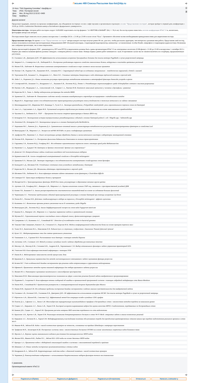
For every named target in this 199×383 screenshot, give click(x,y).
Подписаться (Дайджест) (67, 379)
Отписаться (141, 379)
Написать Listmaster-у (169, 379)
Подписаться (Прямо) (30, 379)
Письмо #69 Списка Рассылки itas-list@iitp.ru (99, 3)
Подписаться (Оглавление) (109, 379)
